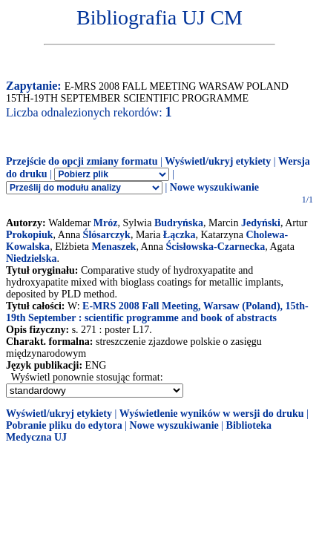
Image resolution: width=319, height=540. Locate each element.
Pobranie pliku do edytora (64, 425)
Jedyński (260, 222)
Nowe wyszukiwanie (214, 187)
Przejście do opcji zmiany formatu (82, 161)
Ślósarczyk (107, 234)
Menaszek (114, 246)
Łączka (179, 234)
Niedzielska (31, 258)
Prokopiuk (29, 234)
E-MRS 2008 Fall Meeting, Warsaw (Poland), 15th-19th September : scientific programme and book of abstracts (157, 311)
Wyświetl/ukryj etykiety (218, 161)
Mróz (105, 222)
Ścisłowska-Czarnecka (215, 246)
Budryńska (178, 222)
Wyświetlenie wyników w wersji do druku (211, 413)
